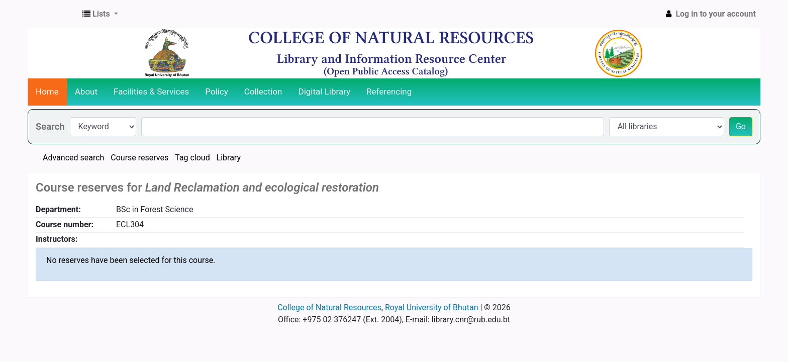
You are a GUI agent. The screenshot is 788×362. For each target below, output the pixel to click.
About (86, 91)
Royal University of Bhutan (431, 307)
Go (741, 126)
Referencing (389, 91)
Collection (263, 91)
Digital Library (325, 91)
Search (50, 126)
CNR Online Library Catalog (53, 14)
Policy (216, 91)
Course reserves (139, 157)
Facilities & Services (151, 91)
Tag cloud (192, 157)
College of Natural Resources (329, 307)
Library (229, 157)
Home (47, 91)
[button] (100, 14)
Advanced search (73, 157)
